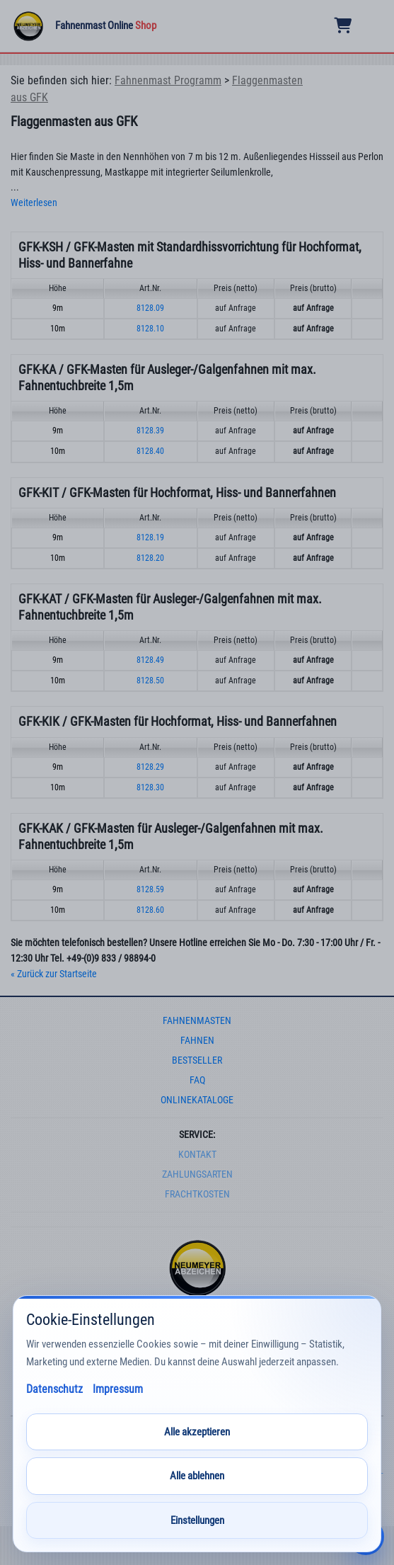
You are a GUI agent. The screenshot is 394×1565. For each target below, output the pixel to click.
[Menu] (373, 25)
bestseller (197, 1060)
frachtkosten (197, 1194)
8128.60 (150, 910)
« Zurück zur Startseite (54, 974)
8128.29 (150, 767)
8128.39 (150, 431)
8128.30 (150, 787)
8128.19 (150, 537)
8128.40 (150, 451)
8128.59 (150, 889)
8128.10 (150, 329)
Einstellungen (197, 1520)
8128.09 (150, 308)
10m (57, 329)
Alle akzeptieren (197, 1431)
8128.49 (150, 660)
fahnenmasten (197, 1021)
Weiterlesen (34, 203)
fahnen (197, 1041)
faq (197, 1080)
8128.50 (150, 680)
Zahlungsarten (197, 1174)
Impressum (118, 1389)
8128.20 (150, 558)
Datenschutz (54, 1389)
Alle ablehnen (197, 1475)
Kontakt (197, 1155)
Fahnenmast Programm (168, 80)
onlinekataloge (197, 1100)
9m (57, 308)
